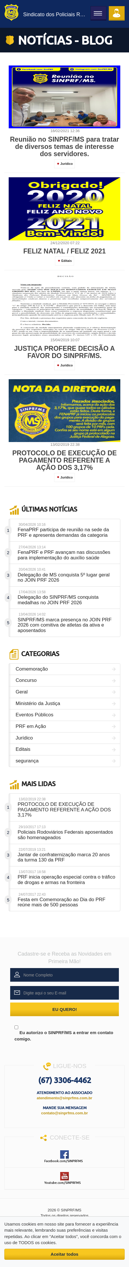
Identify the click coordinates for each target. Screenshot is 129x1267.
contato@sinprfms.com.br (64, 1113)
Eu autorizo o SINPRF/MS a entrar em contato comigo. (63, 1030)
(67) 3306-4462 (64, 1080)
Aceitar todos (64, 1254)
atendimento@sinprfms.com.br (64, 1098)
